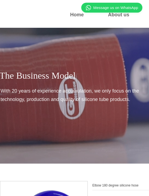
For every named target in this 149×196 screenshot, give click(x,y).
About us (118, 14)
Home (77, 14)
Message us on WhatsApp (111, 7)
